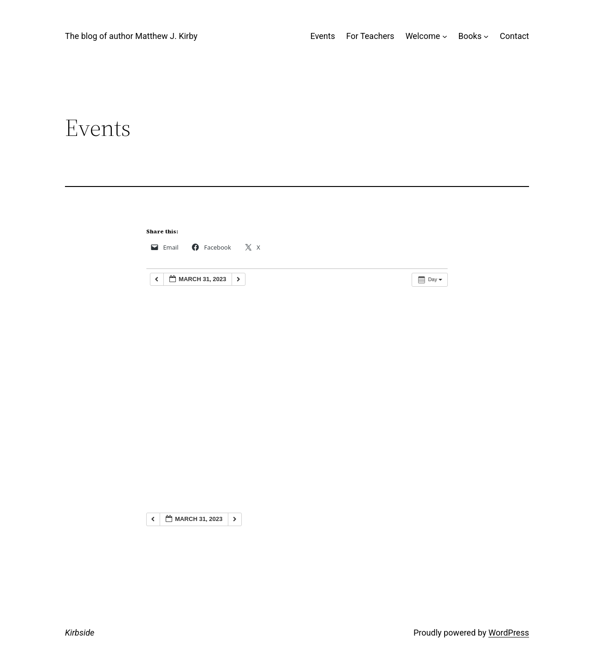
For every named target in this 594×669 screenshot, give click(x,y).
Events (322, 36)
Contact (514, 36)
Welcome (423, 36)
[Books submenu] (486, 36)
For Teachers (370, 36)
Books (470, 36)
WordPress (509, 632)
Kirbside (79, 632)
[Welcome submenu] (444, 36)
